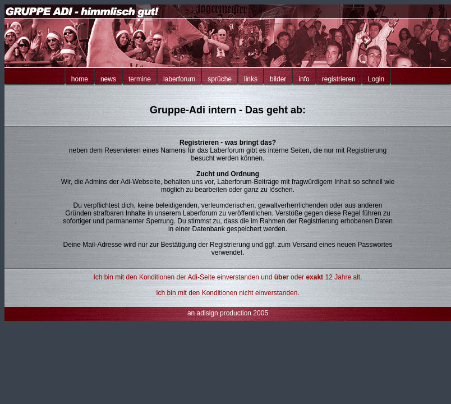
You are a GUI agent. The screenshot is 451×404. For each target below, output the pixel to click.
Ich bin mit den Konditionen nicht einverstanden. (228, 293)
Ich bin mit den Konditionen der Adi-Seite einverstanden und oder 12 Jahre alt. (228, 277)
